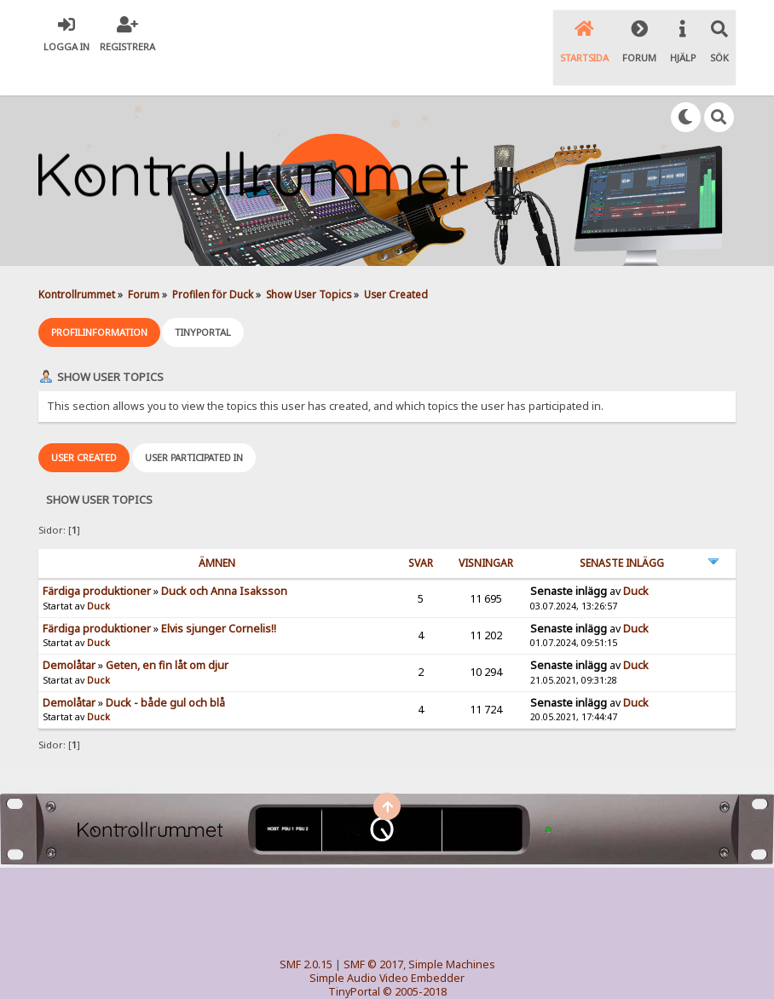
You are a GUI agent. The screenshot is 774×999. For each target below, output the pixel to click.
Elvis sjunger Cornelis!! (218, 594)
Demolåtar (69, 631)
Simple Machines (451, 929)
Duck (98, 572)
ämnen (217, 529)
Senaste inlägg (622, 529)
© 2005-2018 (415, 957)
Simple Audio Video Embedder (387, 943)
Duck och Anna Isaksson (224, 557)
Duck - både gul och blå (165, 668)
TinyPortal (354, 957)
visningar (486, 529)
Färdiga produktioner (97, 557)
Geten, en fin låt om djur (167, 631)
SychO (439, 970)
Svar (420, 529)
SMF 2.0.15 (306, 929)
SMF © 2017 (373, 929)
